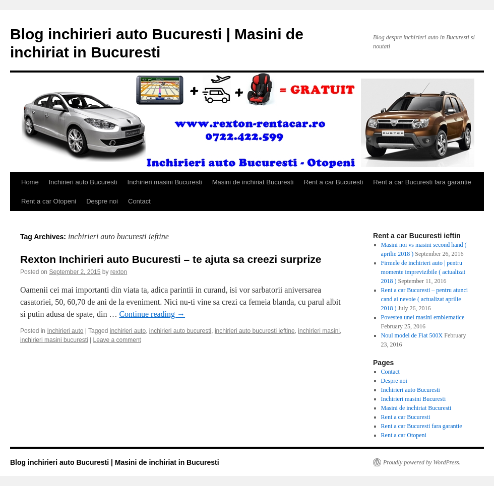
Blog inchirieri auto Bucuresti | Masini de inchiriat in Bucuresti (114, 462)
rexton (118, 271)
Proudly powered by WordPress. (422, 462)
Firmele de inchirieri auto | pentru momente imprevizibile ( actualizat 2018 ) (423, 272)
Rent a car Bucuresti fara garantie (422, 182)
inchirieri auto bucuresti (180, 330)
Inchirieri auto (65, 330)
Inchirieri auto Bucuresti (83, 182)
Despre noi (102, 201)
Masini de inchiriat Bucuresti (253, 182)
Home (30, 182)
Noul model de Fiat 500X (412, 335)
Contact (139, 201)
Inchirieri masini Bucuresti (165, 182)
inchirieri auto (128, 330)
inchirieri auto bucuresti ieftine (255, 330)
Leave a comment (117, 339)
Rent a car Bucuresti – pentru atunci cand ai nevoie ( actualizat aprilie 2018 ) (424, 299)
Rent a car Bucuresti (333, 182)
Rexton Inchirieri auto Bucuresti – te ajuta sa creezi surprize (171, 259)
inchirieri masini (319, 330)
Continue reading (152, 314)
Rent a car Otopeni (48, 201)
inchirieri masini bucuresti (54, 339)
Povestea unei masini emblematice (423, 317)
